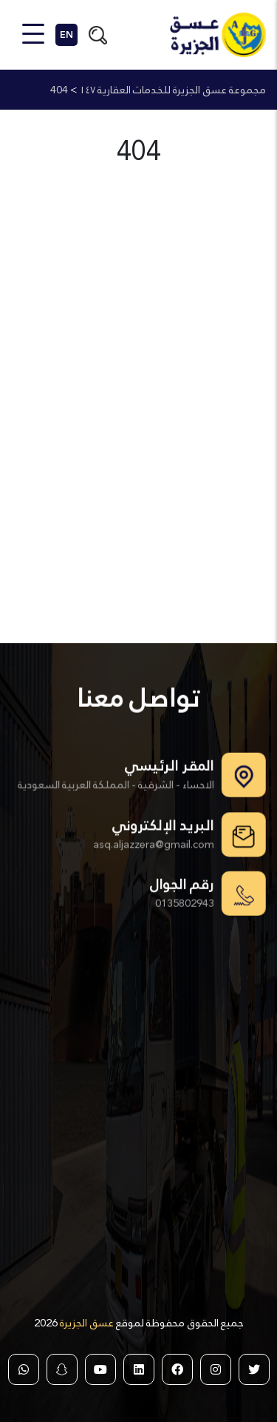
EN (66, 35)
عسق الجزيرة (86, 1322)
